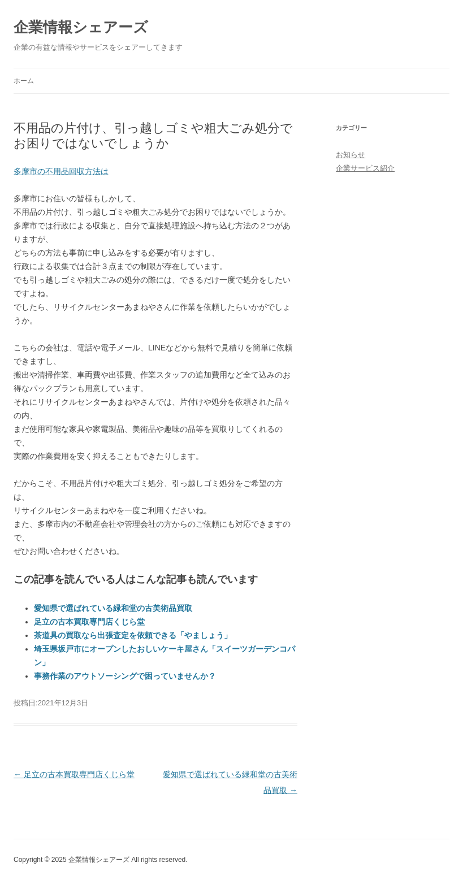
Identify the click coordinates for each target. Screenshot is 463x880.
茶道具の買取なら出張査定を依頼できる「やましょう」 (133, 635)
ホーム (24, 81)
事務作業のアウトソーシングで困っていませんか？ (125, 675)
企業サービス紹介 (365, 168)
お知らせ (350, 154)
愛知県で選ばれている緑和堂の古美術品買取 (113, 608)
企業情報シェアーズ (81, 27)
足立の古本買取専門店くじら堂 (89, 621)
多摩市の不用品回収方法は (61, 171)
